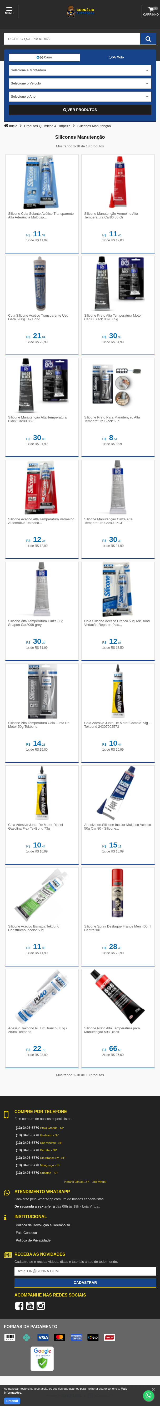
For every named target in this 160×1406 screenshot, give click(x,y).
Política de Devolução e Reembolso (43, 1225)
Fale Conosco (26, 1233)
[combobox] (80, 70)
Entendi (12, 1401)
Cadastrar (85, 1282)
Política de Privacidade (33, 1240)
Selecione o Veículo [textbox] (26, 83)
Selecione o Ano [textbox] (23, 96)
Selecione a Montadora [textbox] (28, 70)
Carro (44, 57)
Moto (116, 57)
